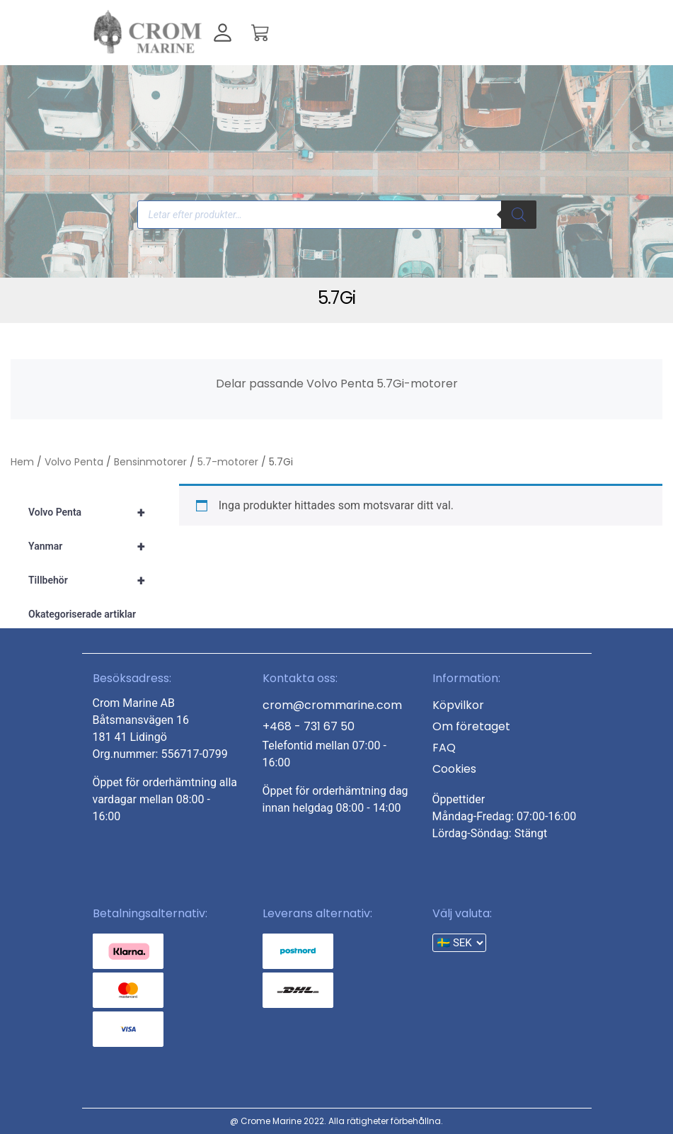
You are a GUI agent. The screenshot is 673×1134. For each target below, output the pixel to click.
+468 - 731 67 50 (309, 726)
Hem (22, 462)
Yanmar (93, 546)
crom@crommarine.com (332, 705)
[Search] (518, 214)
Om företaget (471, 726)
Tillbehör (93, 580)
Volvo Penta (74, 462)
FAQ (444, 747)
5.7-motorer (227, 462)
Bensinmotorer (150, 462)
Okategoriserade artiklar (82, 614)
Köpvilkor (458, 705)
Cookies (454, 769)
